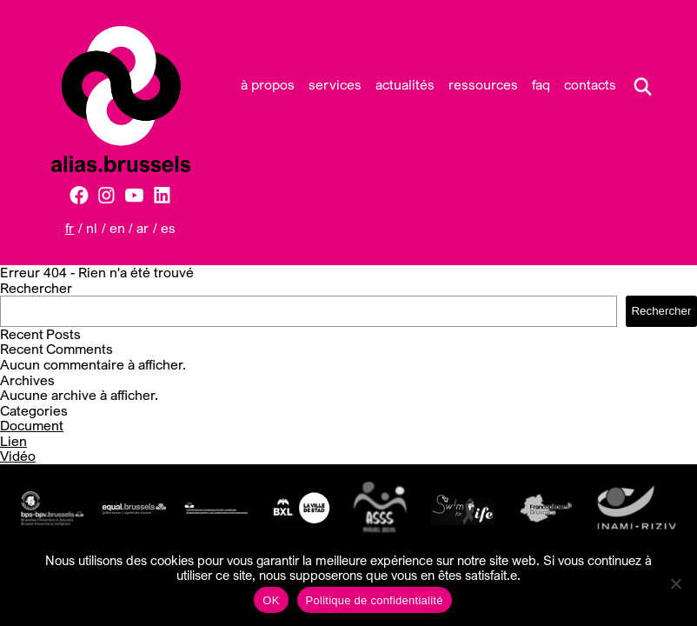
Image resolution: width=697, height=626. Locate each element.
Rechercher (36, 287)
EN (117, 227)
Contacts (590, 84)
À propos (268, 84)
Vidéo (18, 455)
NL (91, 227)
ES (168, 227)
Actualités (405, 84)
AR (142, 227)
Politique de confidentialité (374, 600)
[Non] (675, 583)
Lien (13, 441)
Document (31, 425)
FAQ (541, 84)
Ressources (483, 84)
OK (270, 600)
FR (69, 227)
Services (335, 84)
